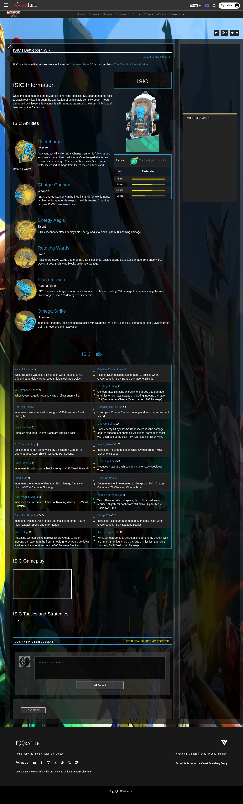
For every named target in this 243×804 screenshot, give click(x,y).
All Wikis (28, 753)
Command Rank (80, 64)
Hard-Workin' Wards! (27, 496)
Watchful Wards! (25, 369)
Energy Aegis (51, 220)
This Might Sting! (107, 386)
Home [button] (81, 14)
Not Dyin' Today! (24, 406)
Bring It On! (22, 477)
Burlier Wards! (23, 463)
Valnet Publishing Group (214, 763)
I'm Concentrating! (26, 444)
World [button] (148, 14)
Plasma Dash (52, 279)
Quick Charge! (105, 477)
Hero (27, 64)
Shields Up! (22, 532)
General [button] (94, 14)
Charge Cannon (54, 184)
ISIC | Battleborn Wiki (32, 50)
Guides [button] (161, 14)
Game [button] (137, 14)
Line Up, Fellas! (106, 423)
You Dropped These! (27, 390)
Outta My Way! (24, 427)
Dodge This (104, 515)
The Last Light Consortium (152, 160)
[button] (195, 5)
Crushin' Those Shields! (111, 369)
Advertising (181, 753)
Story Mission (140, 64)
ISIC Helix (92, 354)
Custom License (81, 771)
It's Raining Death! (108, 532)
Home (19, 753)
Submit (100, 685)
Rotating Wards (54, 247)
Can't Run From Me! (27, 515)
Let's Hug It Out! (107, 461)
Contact (60, 753)
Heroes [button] (107, 14)
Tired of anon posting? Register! (147, 641)
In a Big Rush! (105, 444)
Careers (193, 753)
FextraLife (181, 763)
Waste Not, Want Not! (110, 494)
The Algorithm (123, 64)
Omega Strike (52, 311)
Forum (38, 753)
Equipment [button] (122, 14)
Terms (202, 753)
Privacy (212, 753)
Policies (222, 753)
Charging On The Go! (110, 406)
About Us (49, 753)
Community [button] (177, 14)
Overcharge (50, 141)
